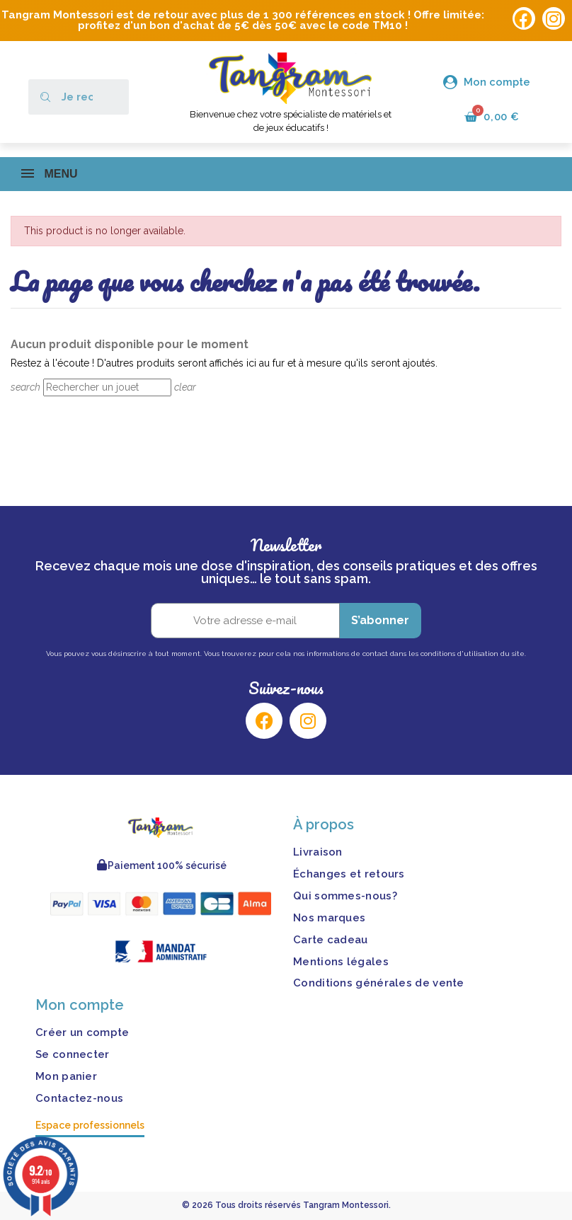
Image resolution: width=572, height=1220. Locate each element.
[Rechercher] (107, 388)
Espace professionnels (89, 1126)
